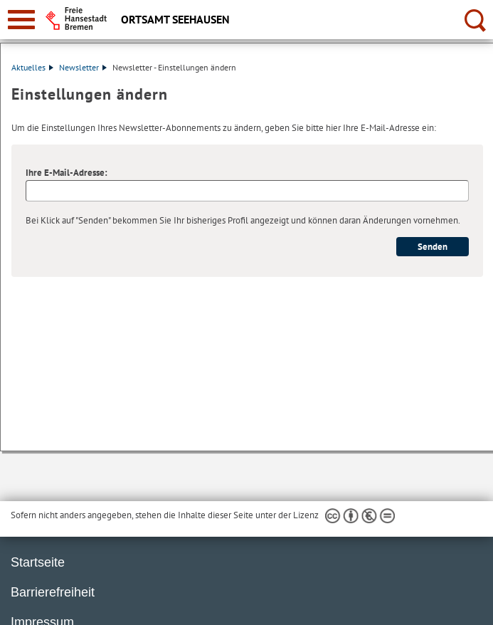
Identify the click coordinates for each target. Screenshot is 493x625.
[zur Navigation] (21, 19)
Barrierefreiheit (53, 592)
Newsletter (83, 67)
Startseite (38, 562)
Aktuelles (32, 67)
